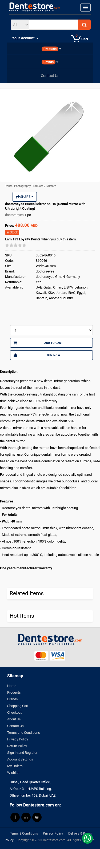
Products (14, 692)
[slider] (15, 245)
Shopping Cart (17, 706)
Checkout (14, 712)
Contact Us (15, 726)
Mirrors (51, 186)
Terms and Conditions (23, 733)
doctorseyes (15, 215)
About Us (14, 719)
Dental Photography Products (24, 186)
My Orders (15, 766)
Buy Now (37, 355)
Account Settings (20, 759)
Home (11, 686)
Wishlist (13, 773)
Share (24, 196)
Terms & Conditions (24, 833)
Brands (12, 699)
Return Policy (17, 746)
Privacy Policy (17, 739)
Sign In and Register (22, 753)
